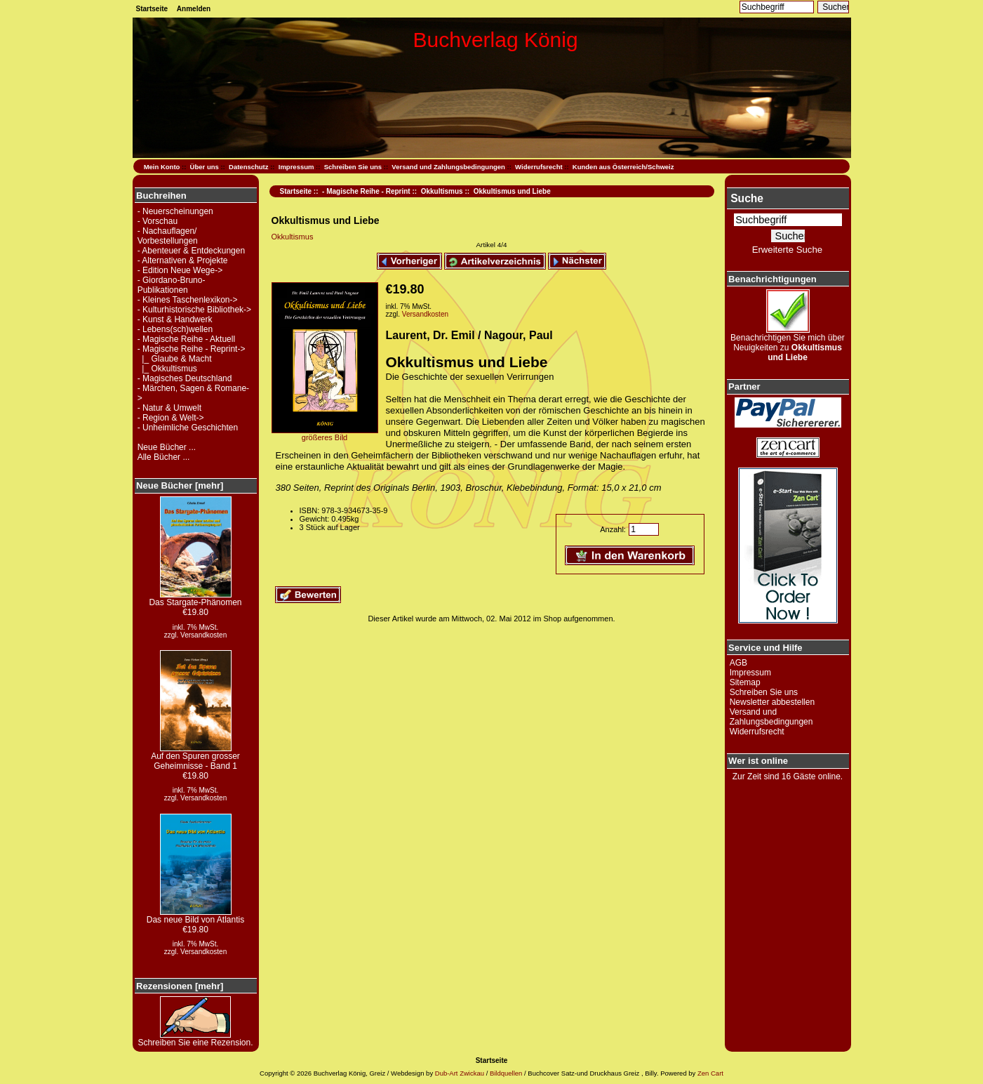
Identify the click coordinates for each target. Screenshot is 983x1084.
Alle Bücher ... (164, 457)
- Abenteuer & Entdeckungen (191, 251)
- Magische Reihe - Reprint (366, 191)
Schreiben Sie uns (353, 167)
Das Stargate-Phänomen (195, 598)
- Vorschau (158, 221)
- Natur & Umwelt (169, 408)
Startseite (152, 9)
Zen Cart (710, 1073)
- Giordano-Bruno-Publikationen (172, 285)
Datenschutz (248, 167)
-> (192, 349)
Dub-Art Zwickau (458, 1073)
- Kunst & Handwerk (175, 319)
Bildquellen (506, 1073)
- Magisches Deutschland (185, 378)
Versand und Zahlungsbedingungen (448, 167)
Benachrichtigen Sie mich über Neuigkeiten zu (787, 343)
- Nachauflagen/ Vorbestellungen (168, 236)
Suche (746, 198)
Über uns (204, 167)
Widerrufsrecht (538, 167)
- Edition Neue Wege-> (180, 270)
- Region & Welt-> (171, 418)
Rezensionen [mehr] (179, 986)
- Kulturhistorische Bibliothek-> (194, 310)
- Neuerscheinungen (175, 211)
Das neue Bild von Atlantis (195, 916)
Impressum (296, 167)
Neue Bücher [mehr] (179, 485)
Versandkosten (203, 635)
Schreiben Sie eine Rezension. (195, 1038)
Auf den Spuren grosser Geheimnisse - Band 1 (195, 757)
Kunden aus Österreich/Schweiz (623, 167)
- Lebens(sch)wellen (175, 329)
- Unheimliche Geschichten (188, 427)
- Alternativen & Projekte (183, 260)
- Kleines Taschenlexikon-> (188, 300)
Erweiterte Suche (787, 249)
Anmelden (193, 9)
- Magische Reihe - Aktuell (186, 339)
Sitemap (745, 682)
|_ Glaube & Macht (175, 359)
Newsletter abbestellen (772, 702)
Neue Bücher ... (167, 447)
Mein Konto (162, 167)
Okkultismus (442, 191)
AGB (738, 663)
